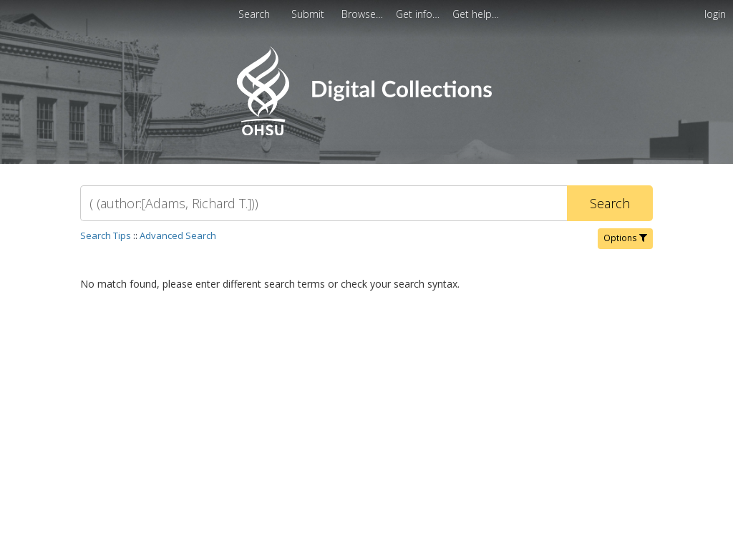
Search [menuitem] (254, 14)
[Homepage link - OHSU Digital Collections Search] (366, 132)
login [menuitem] (715, 14)
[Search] (323, 203)
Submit (309, 14)
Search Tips (105, 235)
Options (625, 238)
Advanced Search (178, 235)
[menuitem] (363, 14)
